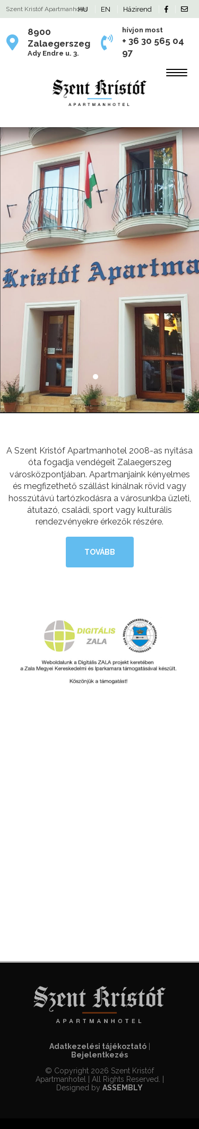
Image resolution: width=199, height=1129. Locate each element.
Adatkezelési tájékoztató (97, 1046)
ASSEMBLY (122, 1087)
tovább (99, 552)
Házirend (137, 9)
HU (83, 9)
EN (105, 9)
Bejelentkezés (99, 1055)
